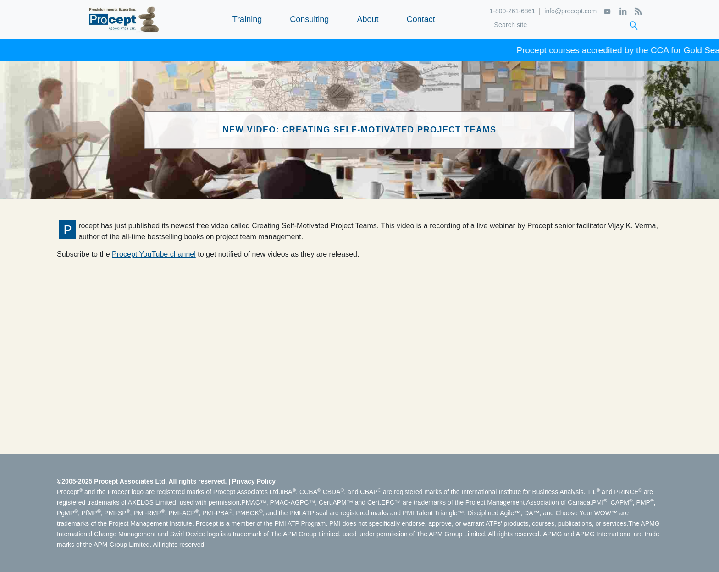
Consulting (309, 19)
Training (247, 19)
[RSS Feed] (638, 11)
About (367, 19)
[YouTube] (608, 11)
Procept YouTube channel (154, 254)
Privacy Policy (254, 481)
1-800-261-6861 (513, 11)
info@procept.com (570, 11)
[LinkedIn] (623, 11)
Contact (421, 19)
